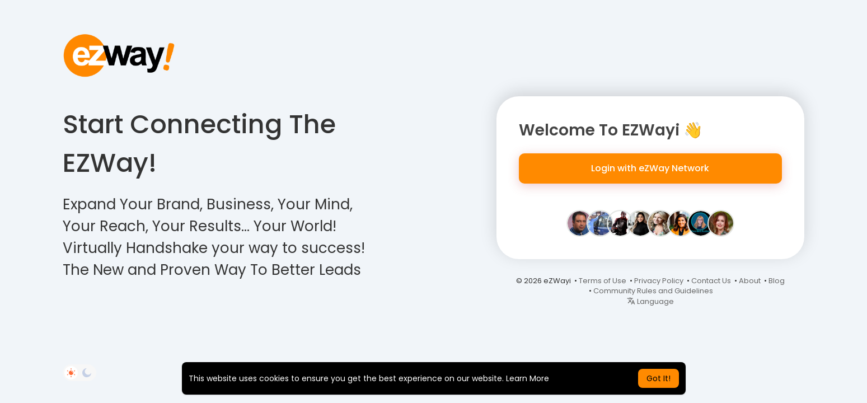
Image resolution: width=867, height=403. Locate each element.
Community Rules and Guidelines (653, 290)
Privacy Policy (658, 280)
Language (650, 301)
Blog (776, 280)
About (750, 280)
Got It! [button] (658, 378)
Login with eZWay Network (650, 168)
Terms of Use (602, 280)
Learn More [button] (527, 378)
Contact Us (711, 280)
